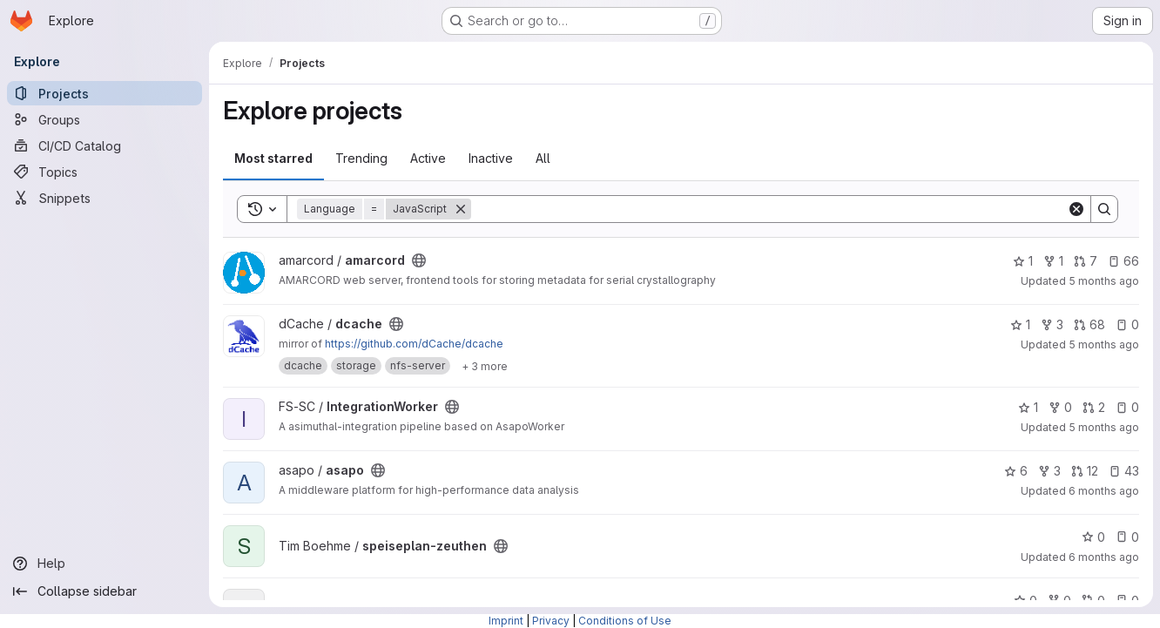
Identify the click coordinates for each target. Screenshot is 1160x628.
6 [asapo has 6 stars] (1016, 470)
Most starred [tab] (273, 158)
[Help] (104, 563)
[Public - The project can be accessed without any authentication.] (419, 260)
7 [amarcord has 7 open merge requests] (1085, 260)
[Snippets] (104, 198)
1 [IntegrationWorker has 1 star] (1028, 407)
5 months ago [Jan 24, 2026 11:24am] (1104, 280)
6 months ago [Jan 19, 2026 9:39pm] (1104, 490)
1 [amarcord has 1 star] (1023, 260)
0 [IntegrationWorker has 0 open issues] (1127, 407)
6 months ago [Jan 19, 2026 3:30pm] (1104, 557)
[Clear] (1076, 209)
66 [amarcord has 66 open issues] (1123, 260)
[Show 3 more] (485, 365)
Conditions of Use (624, 620)
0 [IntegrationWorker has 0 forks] (1060, 407)
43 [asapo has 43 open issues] (1124, 470)
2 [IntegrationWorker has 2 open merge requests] (1093, 407)
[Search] (769, 209)
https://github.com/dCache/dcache (414, 343)
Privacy (551, 620)
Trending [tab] (361, 158)
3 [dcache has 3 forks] (1052, 324)
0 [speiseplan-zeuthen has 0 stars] (1093, 537)
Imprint (506, 620)
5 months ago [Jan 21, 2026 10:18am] (1104, 427)
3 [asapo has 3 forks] (1049, 470)
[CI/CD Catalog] (104, 145)
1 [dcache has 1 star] (1020, 324)
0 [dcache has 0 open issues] (1127, 324)
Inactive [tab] (491, 158)
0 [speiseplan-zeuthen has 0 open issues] (1127, 537)
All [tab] (543, 158)
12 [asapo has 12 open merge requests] (1084, 470)
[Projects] (104, 93)
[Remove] (460, 209)
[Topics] (104, 171)
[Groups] (104, 119)
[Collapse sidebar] (104, 591)
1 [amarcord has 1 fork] (1053, 260)
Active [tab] (428, 158)
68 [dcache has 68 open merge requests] (1089, 324)
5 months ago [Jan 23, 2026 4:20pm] (1104, 344)
